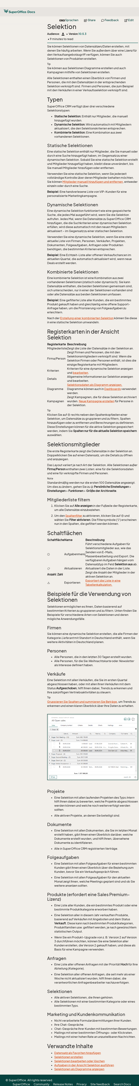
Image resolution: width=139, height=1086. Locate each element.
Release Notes (63, 1077)
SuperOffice (21, 1077)
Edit (129, 13)
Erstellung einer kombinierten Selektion (87, 318)
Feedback (110, 13)
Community (41, 1077)
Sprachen (68, 13)
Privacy (82, 1077)
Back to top (126, 1081)
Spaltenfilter (73, 515)
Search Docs (122, 1077)
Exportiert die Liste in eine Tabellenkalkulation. (102, 582)
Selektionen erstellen (68, 1057)
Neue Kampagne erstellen (96, 401)
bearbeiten (80, 373)
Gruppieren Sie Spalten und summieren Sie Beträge (82, 701)
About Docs (89, 1081)
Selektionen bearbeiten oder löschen (79, 1061)
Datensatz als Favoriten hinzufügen (77, 1053)
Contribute (107, 1081)
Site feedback (100, 1077)
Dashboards (112, 389)
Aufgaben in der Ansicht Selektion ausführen (84, 1065)
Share (90, 13)
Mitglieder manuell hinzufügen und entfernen (92, 182)
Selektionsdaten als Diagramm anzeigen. (94, 385)
